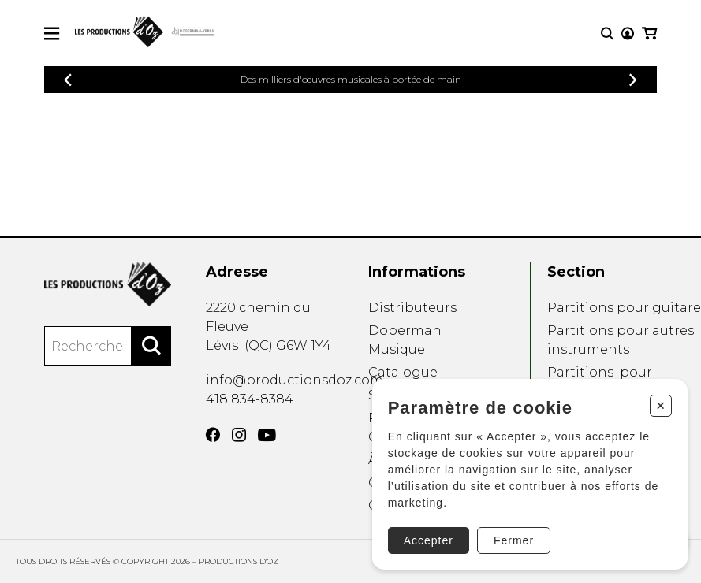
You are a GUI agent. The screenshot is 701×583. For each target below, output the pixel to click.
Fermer (513, 539)
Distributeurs (412, 307)
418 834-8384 (249, 399)
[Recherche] (607, 33)
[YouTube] (267, 435)
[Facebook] (213, 435)
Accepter (428, 539)
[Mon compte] (627, 33)
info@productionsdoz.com (294, 380)
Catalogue (403, 372)
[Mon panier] (649, 33)
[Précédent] (68, 79)
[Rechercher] (151, 346)
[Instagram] (239, 435)
